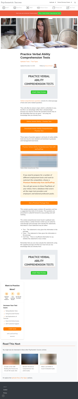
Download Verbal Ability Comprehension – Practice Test (39, 130)
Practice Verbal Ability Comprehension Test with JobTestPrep (39, 148)
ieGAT (5, 7)
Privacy (5, 393)
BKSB (29, 7)
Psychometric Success (11, 2)
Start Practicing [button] (39, 92)
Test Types (24, 378)
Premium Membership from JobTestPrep (38, 182)
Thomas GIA (57, 7)
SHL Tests (70, 7)
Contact (5, 389)
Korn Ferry (17, 7)
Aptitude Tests (16, 378)
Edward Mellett (49, 66)
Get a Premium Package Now (39, 203)
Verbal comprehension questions (30, 101)
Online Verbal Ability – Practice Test (39, 121)
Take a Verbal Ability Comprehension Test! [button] (49, 13)
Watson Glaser (42, 7)
